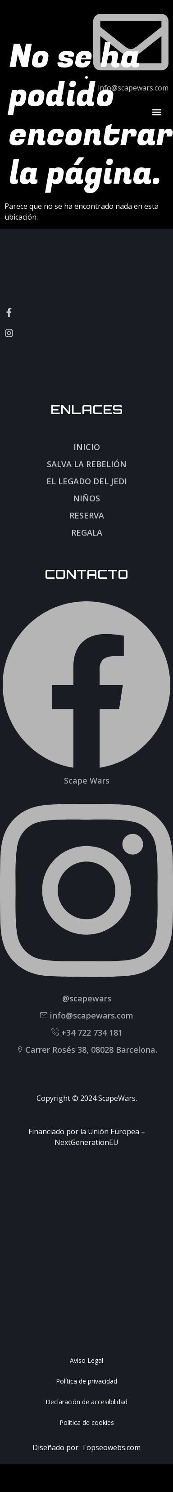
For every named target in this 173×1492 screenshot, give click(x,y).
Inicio (86, 447)
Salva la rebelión (87, 464)
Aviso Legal (86, 1360)
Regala (86, 532)
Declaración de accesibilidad (86, 1401)
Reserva (86, 515)
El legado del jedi (86, 481)
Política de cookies (86, 1422)
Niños (86, 498)
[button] (156, 111)
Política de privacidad (86, 1381)
